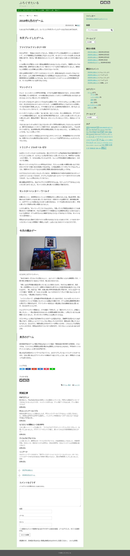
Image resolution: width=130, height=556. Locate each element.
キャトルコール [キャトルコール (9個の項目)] (105, 136)
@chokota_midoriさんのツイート (97, 19)
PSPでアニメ (24, 397)
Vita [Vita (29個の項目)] (110, 132)
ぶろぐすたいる (29, 2)
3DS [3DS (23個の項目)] (88, 127)
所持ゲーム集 (49, 10)
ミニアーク (23, 452)
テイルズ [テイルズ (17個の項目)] (89, 142)
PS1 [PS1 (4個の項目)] (87, 132)
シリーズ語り (95, 97)
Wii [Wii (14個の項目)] (87, 134)
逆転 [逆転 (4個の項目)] (97, 148)
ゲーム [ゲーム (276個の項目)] (100, 139)
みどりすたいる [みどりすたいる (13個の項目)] (104, 134)
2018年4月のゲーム (94, 62)
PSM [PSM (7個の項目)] (98, 132)
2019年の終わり (93, 57)
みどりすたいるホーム (29, 10)
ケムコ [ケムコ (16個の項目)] (93, 140)
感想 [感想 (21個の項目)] (107, 145)
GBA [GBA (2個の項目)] (90, 129)
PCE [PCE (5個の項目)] (106, 129)
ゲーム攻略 (41, 10)
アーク (93, 94)
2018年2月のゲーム (26, 475)
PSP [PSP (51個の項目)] (102, 132)
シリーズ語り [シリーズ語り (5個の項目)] (109, 140)
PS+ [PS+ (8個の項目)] (109, 129)
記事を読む (22, 407)
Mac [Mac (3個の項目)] (99, 129)
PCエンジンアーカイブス (28, 411)
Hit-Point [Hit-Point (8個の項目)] (94, 129)
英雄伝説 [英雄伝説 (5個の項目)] (92, 148)
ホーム (19, 10)
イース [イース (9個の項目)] (97, 136)
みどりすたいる (93, 105)
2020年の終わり (93, 54)
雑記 (78, 25)
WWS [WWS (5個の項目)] (96, 134)
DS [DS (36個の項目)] (98, 127)
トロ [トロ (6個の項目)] (94, 142)
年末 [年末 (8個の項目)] (103, 145)
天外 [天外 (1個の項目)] (100, 145)
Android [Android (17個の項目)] (93, 127)
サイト (21, 522)
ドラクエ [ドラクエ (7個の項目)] (105, 142)
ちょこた (77, 385)
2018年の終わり (93, 60)
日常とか (90, 107)
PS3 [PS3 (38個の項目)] (94, 132)
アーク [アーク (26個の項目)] (92, 136)
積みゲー (57, 10)
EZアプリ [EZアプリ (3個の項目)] (110, 127)
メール (21, 515)
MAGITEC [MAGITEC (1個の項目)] (102, 129)
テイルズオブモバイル (27, 438)
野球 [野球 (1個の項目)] (100, 148)
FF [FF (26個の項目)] (87, 129)
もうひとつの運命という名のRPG (31, 424)
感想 (92, 100)
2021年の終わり (93, 52)
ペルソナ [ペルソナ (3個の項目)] (96, 145)
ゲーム (65, 385)
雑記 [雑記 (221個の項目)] (103, 147)
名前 (20, 509)
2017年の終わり (25, 470)
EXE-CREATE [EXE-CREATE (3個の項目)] (103, 127)
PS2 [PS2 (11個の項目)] (90, 132)
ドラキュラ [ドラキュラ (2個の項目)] (99, 142)
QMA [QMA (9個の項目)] (106, 132)
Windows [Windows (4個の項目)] (91, 134)
